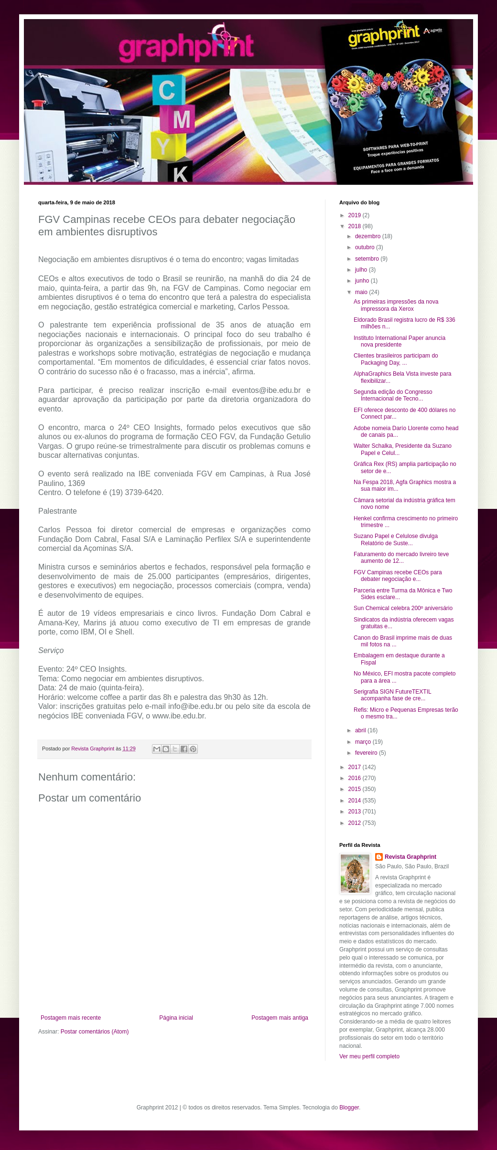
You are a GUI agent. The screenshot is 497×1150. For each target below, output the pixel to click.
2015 (355, 789)
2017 (355, 767)
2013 (355, 811)
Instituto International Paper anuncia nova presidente (399, 341)
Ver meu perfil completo (369, 1056)
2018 (355, 226)
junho (363, 280)
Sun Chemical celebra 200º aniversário (403, 608)
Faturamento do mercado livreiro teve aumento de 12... (401, 557)
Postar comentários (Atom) (95, 1031)
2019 (355, 215)
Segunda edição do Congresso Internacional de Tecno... (393, 395)
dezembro (368, 236)
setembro (367, 258)
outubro (365, 247)
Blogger (349, 1107)
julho (362, 269)
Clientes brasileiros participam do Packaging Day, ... (396, 359)
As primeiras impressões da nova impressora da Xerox (396, 305)
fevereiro (367, 752)
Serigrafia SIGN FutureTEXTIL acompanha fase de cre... (392, 695)
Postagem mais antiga (279, 1017)
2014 (355, 800)
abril (361, 730)
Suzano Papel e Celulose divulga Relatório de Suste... (396, 539)
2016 (355, 778)
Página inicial (176, 1017)
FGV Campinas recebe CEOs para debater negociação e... (398, 575)
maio (362, 292)
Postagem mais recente (71, 1017)
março (364, 742)
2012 (355, 823)
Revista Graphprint (410, 857)
